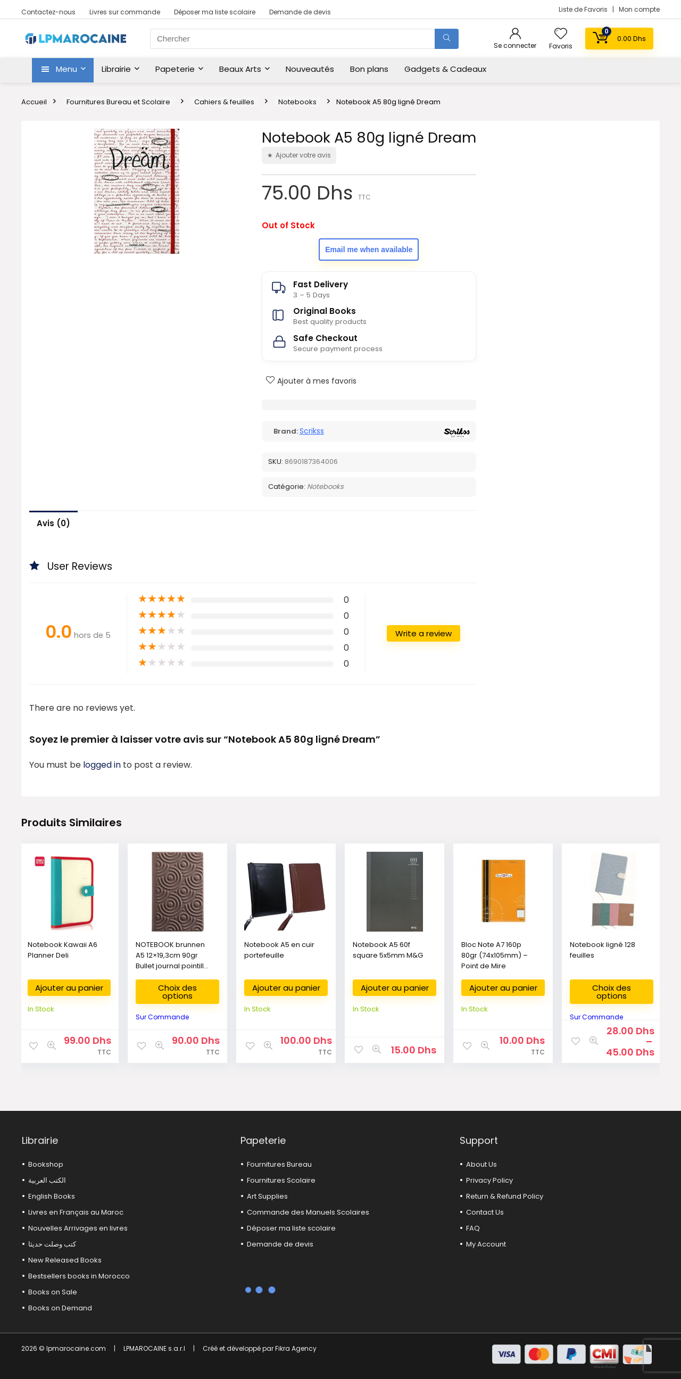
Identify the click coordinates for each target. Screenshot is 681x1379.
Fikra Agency (296, 1348)
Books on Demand (60, 1308)
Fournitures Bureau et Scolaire (118, 102)
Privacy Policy (489, 1180)
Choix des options (177, 991)
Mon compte (639, 9)
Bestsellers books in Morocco (79, 1276)
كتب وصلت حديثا (52, 1244)
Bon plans (369, 68)
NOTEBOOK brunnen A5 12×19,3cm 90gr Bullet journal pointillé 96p (172, 961)
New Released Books (65, 1260)
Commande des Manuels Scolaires (308, 1212)
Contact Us (485, 1212)
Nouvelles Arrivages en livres (78, 1228)
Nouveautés (310, 68)
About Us (481, 1164)
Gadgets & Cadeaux (445, 68)
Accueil (34, 102)
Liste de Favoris (584, 9)
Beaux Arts (240, 68)
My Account (486, 1244)
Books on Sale (52, 1292)
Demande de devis (300, 11)
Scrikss (312, 431)
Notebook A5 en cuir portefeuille (279, 950)
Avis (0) (53, 523)
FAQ (473, 1228)
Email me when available (368, 249)
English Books (51, 1196)
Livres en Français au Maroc (75, 1212)
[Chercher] (447, 39)
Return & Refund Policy (504, 1196)
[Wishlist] (560, 34)
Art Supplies (267, 1196)
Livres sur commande (124, 11)
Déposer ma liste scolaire (214, 11)
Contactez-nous (48, 11)
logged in (103, 765)
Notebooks (297, 102)
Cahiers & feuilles (224, 102)
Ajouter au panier (69, 987)
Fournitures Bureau (279, 1164)
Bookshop (45, 1164)
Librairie (116, 68)
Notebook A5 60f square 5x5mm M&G (388, 950)
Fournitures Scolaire (281, 1180)
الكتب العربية (47, 1180)
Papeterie (175, 68)
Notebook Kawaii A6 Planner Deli (62, 950)
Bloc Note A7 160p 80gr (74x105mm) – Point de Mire (494, 955)
